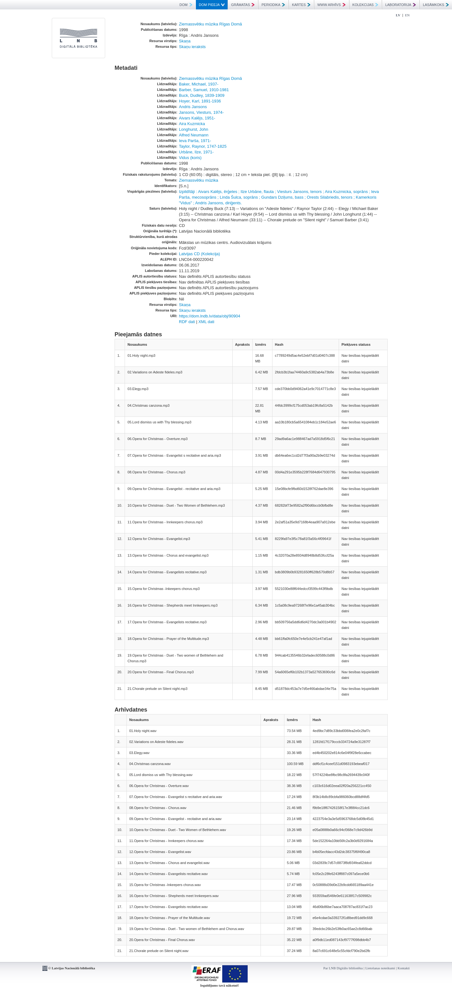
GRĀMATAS (243, 4)
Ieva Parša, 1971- (195, 140)
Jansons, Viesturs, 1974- (201, 112)
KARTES (301, 4)
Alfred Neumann (193, 135)
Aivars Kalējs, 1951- (197, 118)
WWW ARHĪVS (331, 4)
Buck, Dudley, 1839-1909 (201, 95)
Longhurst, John (193, 129)
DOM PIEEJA (212, 4)
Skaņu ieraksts (192, 46)
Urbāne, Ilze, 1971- (196, 152)
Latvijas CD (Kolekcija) (199, 253)
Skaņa (185, 41)
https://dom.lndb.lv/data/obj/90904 (209, 316)
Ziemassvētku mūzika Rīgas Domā (210, 24)
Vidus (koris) (190, 157)
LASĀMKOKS (436, 4)
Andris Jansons (193, 106)
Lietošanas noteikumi (380, 968)
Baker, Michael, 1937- (198, 84)
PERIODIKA (273, 4)
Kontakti (404, 968)
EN (407, 15)
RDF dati (187, 321)
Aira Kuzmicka (192, 123)
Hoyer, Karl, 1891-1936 (200, 101)
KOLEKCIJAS (365, 4)
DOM (186, 4)
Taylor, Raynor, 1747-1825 (203, 146)
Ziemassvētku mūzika (198, 180)
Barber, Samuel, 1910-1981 (204, 89)
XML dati (206, 321)
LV (398, 15)
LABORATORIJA (400, 4)
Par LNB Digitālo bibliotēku (343, 968)
